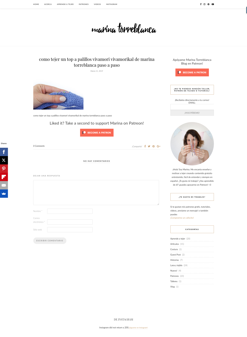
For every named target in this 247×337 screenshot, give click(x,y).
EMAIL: (192, 102)
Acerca (48, 4)
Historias (174, 260)
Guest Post (175, 254)
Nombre (37, 211)
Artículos (174, 244)
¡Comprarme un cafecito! (182, 217)
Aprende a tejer (65, 4)
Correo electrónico (39, 220)
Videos (97, 4)
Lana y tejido (176, 265)
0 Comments (39, 146)
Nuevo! (173, 270)
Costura (174, 249)
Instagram (111, 4)
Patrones (84, 4)
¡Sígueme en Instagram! (138, 327)
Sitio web (37, 229)
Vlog (172, 286)
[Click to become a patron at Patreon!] (97, 137)
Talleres (174, 281)
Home (36, 4)
